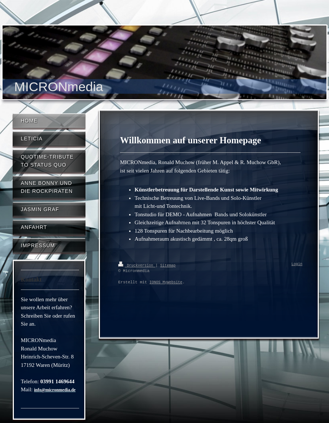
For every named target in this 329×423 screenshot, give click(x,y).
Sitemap (167, 265)
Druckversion (136, 265)
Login (296, 264)
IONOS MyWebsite (166, 282)
